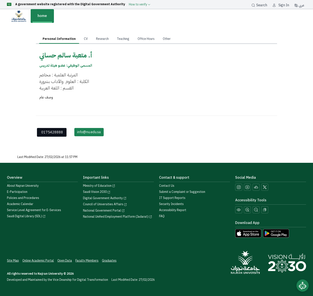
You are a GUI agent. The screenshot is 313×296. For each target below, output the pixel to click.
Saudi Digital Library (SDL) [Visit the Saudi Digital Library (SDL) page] (26, 216)
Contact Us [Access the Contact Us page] (166, 185)
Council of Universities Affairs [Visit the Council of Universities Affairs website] (105, 204)
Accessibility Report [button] (172, 210)
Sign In (283, 5)
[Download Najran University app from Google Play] (276, 233)
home (42, 15)
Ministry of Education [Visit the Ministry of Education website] (99, 185)
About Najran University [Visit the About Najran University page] (23, 185)
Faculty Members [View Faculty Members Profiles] (86, 260)
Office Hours (146, 39)
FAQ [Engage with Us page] (162, 216)
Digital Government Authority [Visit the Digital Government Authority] (105, 198)
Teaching (123, 39)
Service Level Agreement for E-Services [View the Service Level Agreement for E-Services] (34, 210)
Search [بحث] (259, 5)
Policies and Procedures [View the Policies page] (23, 198)
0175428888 (52, 132)
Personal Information (59, 39)
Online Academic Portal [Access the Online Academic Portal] (38, 260)
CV (86, 39)
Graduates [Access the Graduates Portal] (109, 260)
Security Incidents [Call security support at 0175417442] (171, 204)
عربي (299, 5)
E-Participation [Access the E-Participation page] (17, 192)
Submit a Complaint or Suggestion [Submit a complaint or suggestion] (182, 192)
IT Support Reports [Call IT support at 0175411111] (172, 198)
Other (167, 39)
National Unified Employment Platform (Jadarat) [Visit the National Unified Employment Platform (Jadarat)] (117, 216)
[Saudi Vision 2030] (287, 263)
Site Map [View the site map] (13, 260)
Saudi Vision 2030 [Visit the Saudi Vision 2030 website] (96, 192)
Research (102, 39)
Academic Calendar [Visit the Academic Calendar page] (20, 204)
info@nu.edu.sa (89, 132)
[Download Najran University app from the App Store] (248, 233)
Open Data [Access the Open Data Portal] (64, 260)
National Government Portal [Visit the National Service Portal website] (104, 210)
